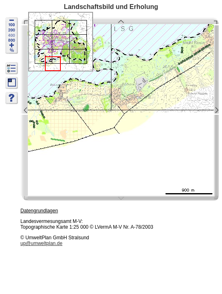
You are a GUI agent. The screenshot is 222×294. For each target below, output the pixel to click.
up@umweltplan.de (41, 243)
